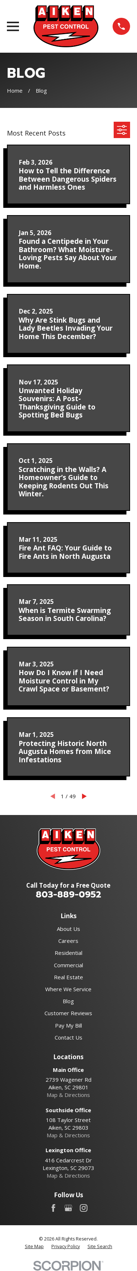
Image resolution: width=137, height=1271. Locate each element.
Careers (68, 940)
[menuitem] (34, 1246)
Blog (68, 1001)
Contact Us (68, 1037)
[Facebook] (53, 1208)
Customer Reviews (68, 1013)
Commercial (68, 965)
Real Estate (68, 977)
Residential (68, 952)
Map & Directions (68, 1094)
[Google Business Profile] (68, 1208)
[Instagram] (83, 1208)
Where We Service (68, 989)
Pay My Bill (68, 1025)
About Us (68, 928)
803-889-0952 (68, 894)
